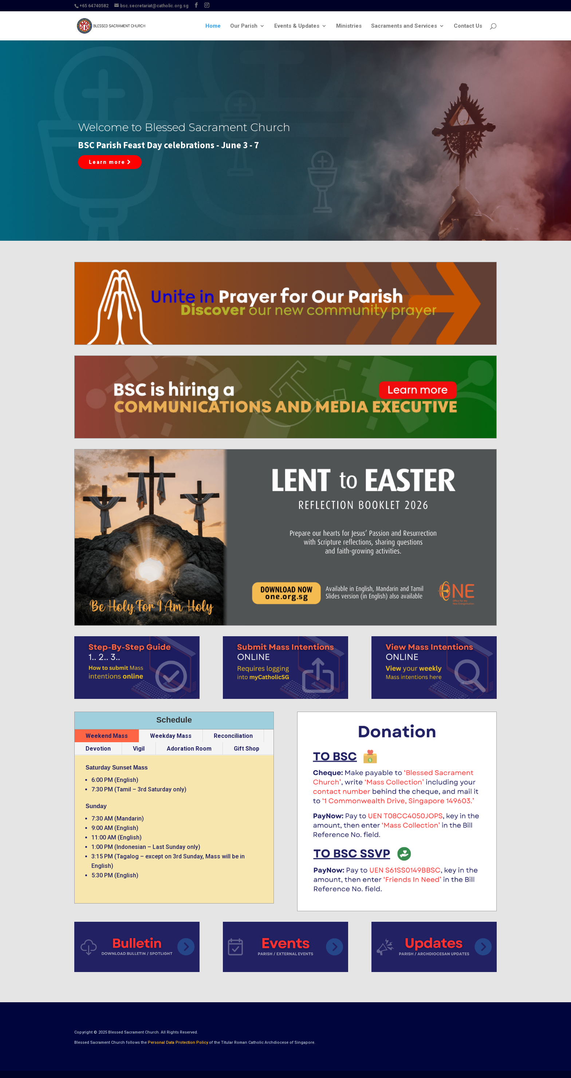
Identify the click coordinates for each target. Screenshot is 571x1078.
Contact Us (468, 26)
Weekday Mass (171, 735)
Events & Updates (296, 26)
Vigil (139, 748)
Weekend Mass (107, 735)
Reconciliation (233, 735)
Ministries (349, 26)
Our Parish (243, 26)
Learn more (110, 162)
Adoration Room (189, 748)
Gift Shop (246, 748)
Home (213, 26)
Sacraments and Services (404, 26)
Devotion (98, 748)
